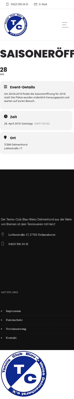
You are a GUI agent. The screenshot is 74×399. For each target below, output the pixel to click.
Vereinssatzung (16, 329)
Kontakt (11, 338)
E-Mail (43, 4)
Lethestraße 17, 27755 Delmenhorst (31, 234)
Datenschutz (14, 320)
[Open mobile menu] (66, 25)
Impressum (13, 311)
